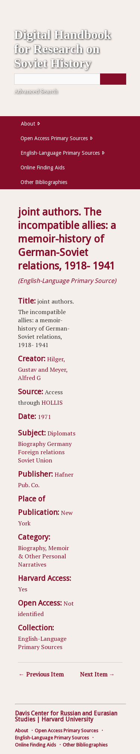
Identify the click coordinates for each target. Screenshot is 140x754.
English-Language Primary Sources (60, 153)
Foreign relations (41, 452)
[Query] (70, 79)
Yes (22, 589)
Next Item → (97, 674)
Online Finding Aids (43, 168)
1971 (44, 417)
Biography (32, 444)
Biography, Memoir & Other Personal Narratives (43, 556)
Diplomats (61, 433)
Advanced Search (35, 91)
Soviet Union (35, 460)
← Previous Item (41, 674)
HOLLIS (52, 402)
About (28, 124)
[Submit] (113, 79)
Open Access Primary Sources (54, 138)
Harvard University (67, 719)
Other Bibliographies (44, 182)
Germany (59, 444)
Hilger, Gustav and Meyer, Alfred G (43, 368)
